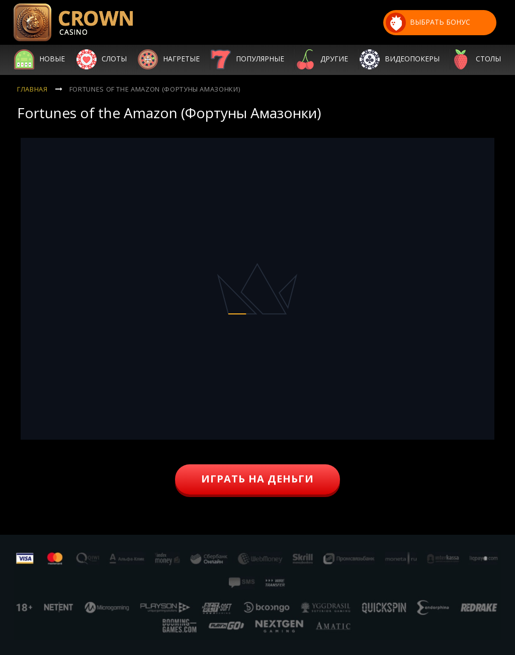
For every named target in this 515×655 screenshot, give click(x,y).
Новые (52, 59)
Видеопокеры (412, 59)
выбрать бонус (428, 23)
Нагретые (181, 59)
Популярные (260, 59)
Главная (32, 89)
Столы (488, 59)
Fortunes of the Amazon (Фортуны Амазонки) (154, 89)
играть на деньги (257, 478)
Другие (334, 59)
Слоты (114, 59)
